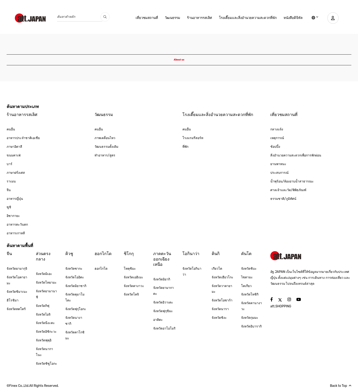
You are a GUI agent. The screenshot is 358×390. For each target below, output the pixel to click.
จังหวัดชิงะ (219, 318)
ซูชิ (9, 207)
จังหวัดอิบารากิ (251, 326)
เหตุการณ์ (277, 138)
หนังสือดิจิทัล (292, 18)
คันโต (246, 253)
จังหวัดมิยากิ (161, 279)
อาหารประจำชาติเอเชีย (23, 138)
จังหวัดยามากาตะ (163, 291)
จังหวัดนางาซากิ (73, 321)
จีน (9, 190)
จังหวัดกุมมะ (249, 318)
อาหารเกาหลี (16, 233)
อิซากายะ (13, 216)
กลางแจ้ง (276, 129)
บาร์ (9, 164)
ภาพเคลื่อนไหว (105, 138)
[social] (271, 299)
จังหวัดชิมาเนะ (17, 292)
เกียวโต (217, 269)
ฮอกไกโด (103, 253)
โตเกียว (246, 286)
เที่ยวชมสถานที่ (146, 18)
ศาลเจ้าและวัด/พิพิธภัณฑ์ (288, 190)
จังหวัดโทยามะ (46, 283)
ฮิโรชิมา (12, 300)
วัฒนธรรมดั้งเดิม (106, 147)
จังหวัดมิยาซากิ (75, 286)
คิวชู (69, 253)
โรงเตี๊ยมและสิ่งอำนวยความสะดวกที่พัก (247, 18)
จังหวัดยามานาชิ (46, 294)
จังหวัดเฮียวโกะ (222, 277)
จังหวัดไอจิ (43, 314)
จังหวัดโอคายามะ (17, 280)
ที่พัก (185, 147)
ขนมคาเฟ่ (14, 155)
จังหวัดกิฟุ (42, 306)
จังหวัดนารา (220, 309)
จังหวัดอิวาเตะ (163, 302)
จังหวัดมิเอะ (44, 274)
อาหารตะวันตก (17, 225)
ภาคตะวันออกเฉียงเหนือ (162, 259)
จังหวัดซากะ (73, 269)
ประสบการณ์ (279, 173)
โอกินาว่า (190, 253)
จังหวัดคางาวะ (134, 286)
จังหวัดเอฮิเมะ (133, 277)
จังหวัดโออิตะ (74, 277)
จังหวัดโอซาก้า (222, 300)
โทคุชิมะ (130, 269)
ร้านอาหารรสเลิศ (199, 18)
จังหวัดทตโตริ (16, 309)
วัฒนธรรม (172, 18)
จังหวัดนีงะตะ (45, 323)
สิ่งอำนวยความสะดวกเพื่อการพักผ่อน (295, 155)
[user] (333, 18)
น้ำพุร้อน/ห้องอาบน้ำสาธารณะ (292, 181)
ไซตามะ (247, 277)
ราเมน (11, 181)
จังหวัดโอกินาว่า (191, 272)
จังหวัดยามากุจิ (17, 269)
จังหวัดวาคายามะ (222, 289)
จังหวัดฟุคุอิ (43, 340)
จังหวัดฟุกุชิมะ (163, 311)
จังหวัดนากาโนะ (44, 352)
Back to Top (340, 386)
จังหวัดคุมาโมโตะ (74, 297)
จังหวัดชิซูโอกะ (46, 364)
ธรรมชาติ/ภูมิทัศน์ (283, 199)
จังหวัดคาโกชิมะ (74, 335)
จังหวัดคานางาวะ (251, 306)
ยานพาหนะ (278, 164)
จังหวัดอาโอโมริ (164, 328)
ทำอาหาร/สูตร (105, 155)
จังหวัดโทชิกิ (249, 294)
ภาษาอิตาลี (14, 147)
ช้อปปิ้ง (275, 147)
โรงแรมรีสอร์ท (192, 138)
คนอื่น (11, 129)
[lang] (314, 18)
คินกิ (216, 253)
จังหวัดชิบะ (249, 269)
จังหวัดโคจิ (131, 294)
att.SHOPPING (280, 306)
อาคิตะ (158, 320)
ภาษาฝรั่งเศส (16, 173)
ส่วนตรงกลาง (43, 256)
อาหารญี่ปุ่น (15, 199)
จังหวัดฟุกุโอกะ (75, 309)
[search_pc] (105, 16)
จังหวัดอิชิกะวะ (46, 332)
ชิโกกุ (129, 253)
